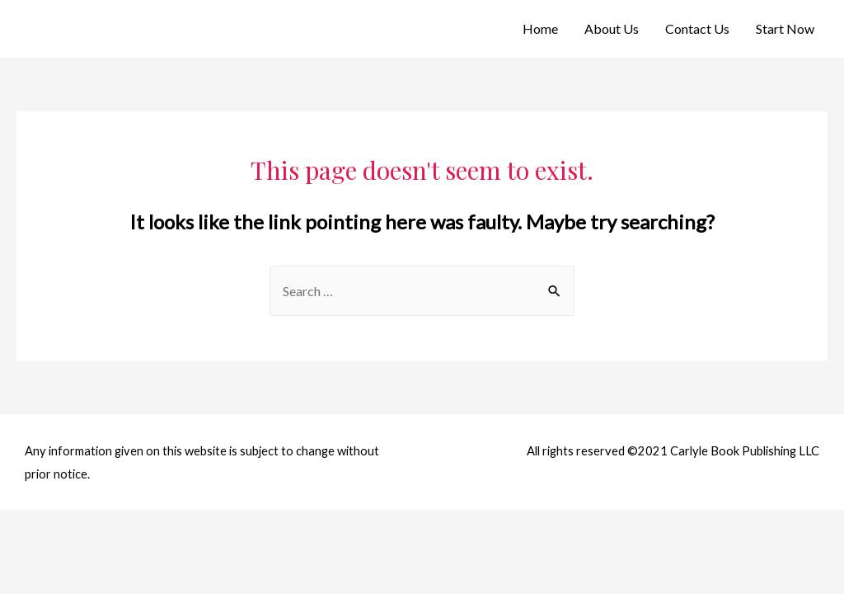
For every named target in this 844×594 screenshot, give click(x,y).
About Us (611, 28)
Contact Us (697, 28)
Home (540, 28)
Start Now (785, 28)
